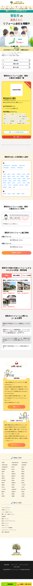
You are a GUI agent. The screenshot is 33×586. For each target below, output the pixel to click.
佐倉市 (11, 193)
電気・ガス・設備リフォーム (9, 521)
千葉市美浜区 (22, 171)
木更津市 (20, 177)
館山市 (15, 177)
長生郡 (15, 199)
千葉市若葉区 (6, 171)
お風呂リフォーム (6, 516)
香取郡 (4, 199)
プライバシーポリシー (12, 573)
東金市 (20, 180)
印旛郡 (20, 199)
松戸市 (26, 177)
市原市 (21, 188)
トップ (3, 55)
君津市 (4, 184)
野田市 (4, 180)
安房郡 (25, 199)
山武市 (4, 188)
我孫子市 (21, 182)
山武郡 (9, 199)
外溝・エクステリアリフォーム (9, 527)
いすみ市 (10, 188)
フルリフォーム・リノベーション (10, 536)
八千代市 (5, 190)
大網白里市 (12, 190)
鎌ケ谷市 (19, 190)
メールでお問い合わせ (16, 135)
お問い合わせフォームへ (16, 451)
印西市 (26, 184)
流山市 (16, 182)
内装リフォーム (6, 530)
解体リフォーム (6, 525)
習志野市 (5, 182)
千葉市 (4, 177)
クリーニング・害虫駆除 (8, 534)
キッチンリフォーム (7, 514)
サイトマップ (20, 571)
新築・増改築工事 (6, 539)
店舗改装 (4, 523)
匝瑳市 (21, 186)
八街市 (26, 188)
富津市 (9, 184)
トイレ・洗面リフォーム (8, 519)
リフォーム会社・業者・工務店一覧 (15, 55)
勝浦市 (11, 182)
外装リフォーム (6, 532)
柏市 (15, 193)
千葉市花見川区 (7, 169)
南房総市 (15, 186)
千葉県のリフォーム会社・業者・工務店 (10, 56)
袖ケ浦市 (20, 184)
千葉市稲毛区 (16, 169)
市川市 (16, 188)
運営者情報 (12, 571)
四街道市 (5, 193)
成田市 (15, 180)
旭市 (24, 180)
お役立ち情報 (23, 573)
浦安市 (15, 184)
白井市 (4, 186)
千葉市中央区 (24, 169)
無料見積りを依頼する (16, 258)
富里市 (9, 186)
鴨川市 (27, 182)
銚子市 (9, 177)
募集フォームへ (16, 413)
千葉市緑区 (14, 171)
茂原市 (9, 180)
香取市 (26, 186)
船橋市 (24, 190)
